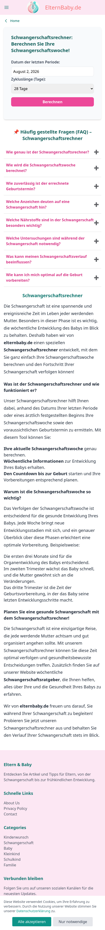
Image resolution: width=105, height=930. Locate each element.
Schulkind (12, 859)
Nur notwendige (73, 921)
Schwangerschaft (19, 842)
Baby (8, 848)
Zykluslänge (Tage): (28, 79)
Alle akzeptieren (32, 921)
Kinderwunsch (16, 837)
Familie (10, 865)
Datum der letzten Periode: (35, 62)
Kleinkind (12, 853)
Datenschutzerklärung (33, 911)
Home (11, 21)
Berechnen (53, 101)
